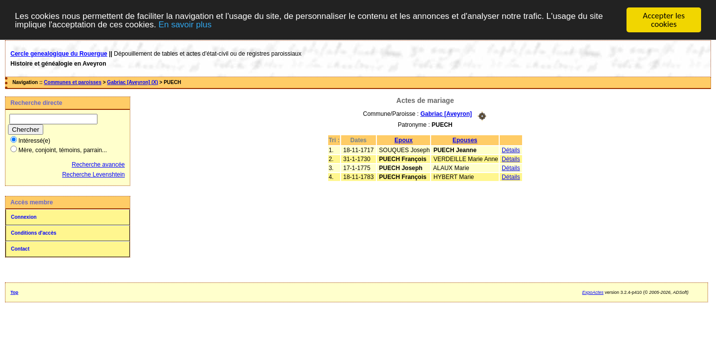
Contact (20, 249)
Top (14, 292)
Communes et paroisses (72, 82)
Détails (511, 149)
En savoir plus (185, 24)
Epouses (464, 139)
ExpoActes (593, 292)
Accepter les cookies (664, 19)
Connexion (24, 217)
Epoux (403, 139)
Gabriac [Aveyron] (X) (132, 82)
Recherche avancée (98, 164)
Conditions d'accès (33, 233)
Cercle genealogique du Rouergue (58, 53)
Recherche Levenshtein (93, 174)
